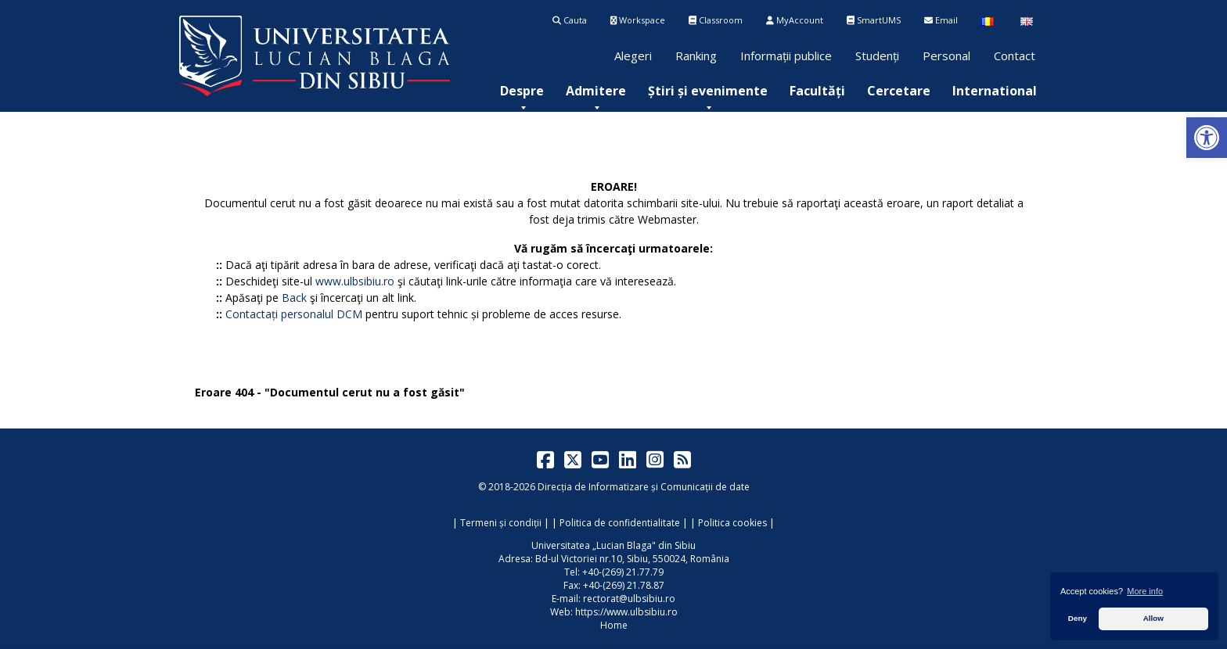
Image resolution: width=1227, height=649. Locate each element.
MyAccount (794, 20)
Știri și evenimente (708, 90)
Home (614, 625)
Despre (522, 90)
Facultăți (817, 90)
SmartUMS (874, 20)
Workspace (637, 20)
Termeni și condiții (501, 522)
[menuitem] (522, 91)
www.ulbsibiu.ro (354, 281)
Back (294, 297)
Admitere (596, 90)
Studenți (877, 55)
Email (941, 20)
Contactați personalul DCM (293, 314)
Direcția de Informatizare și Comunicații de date (644, 486)
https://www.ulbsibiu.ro (626, 612)
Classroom (716, 20)
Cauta (569, 20)
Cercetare (898, 90)
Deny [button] (1077, 618)
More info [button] (1145, 591)
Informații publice (786, 55)
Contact (1014, 55)
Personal (946, 55)
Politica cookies (732, 522)
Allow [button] (1153, 618)
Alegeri (633, 55)
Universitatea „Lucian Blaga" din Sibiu (613, 545)
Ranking (696, 55)
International (994, 90)
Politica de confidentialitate (620, 522)
